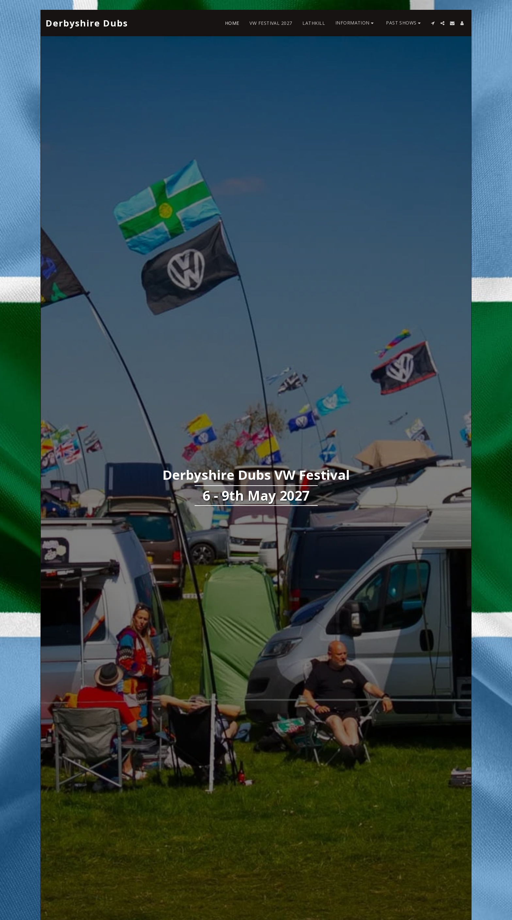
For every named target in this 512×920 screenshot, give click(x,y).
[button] (355, 23)
